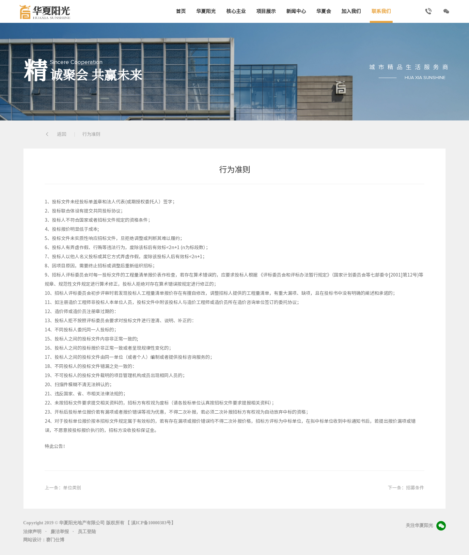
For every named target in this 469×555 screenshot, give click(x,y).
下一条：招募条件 (406, 487)
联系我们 (381, 11)
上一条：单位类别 (63, 487)
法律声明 (32, 531)
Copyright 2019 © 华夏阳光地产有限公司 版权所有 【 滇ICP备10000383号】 (99, 522)
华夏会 (323, 11)
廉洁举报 (60, 531)
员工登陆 (87, 531)
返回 (55, 134)
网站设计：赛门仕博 (43, 539)
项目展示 (266, 11)
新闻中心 (296, 11)
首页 (181, 11)
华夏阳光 (206, 11)
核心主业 (236, 11)
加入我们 (351, 11)
